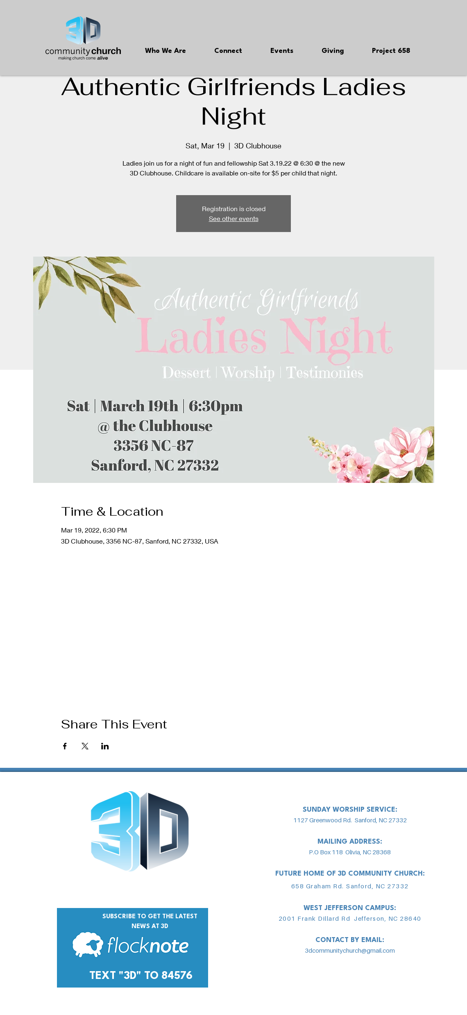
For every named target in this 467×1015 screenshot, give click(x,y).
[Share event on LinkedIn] (105, 746)
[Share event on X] (85, 746)
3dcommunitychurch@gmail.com (350, 950)
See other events (233, 218)
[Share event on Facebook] (65, 746)
